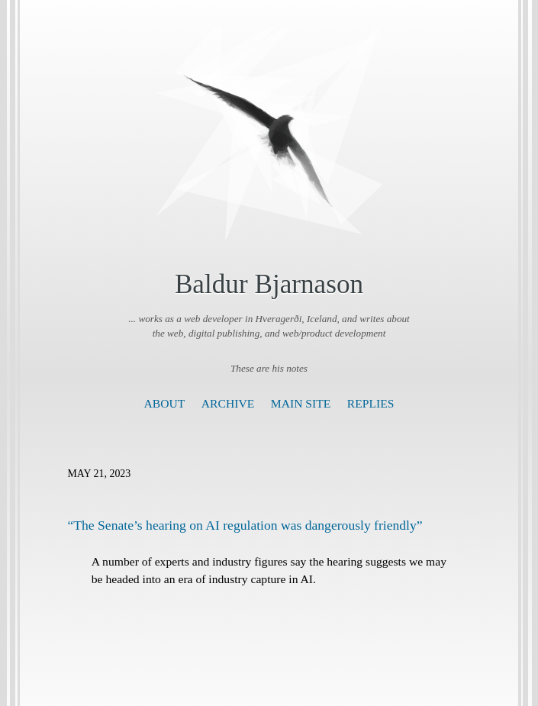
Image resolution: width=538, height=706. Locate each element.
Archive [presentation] (227, 403)
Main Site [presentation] (301, 403)
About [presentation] (164, 403)
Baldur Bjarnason (269, 284)
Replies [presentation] (371, 403)
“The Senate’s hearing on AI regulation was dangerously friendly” (245, 525)
